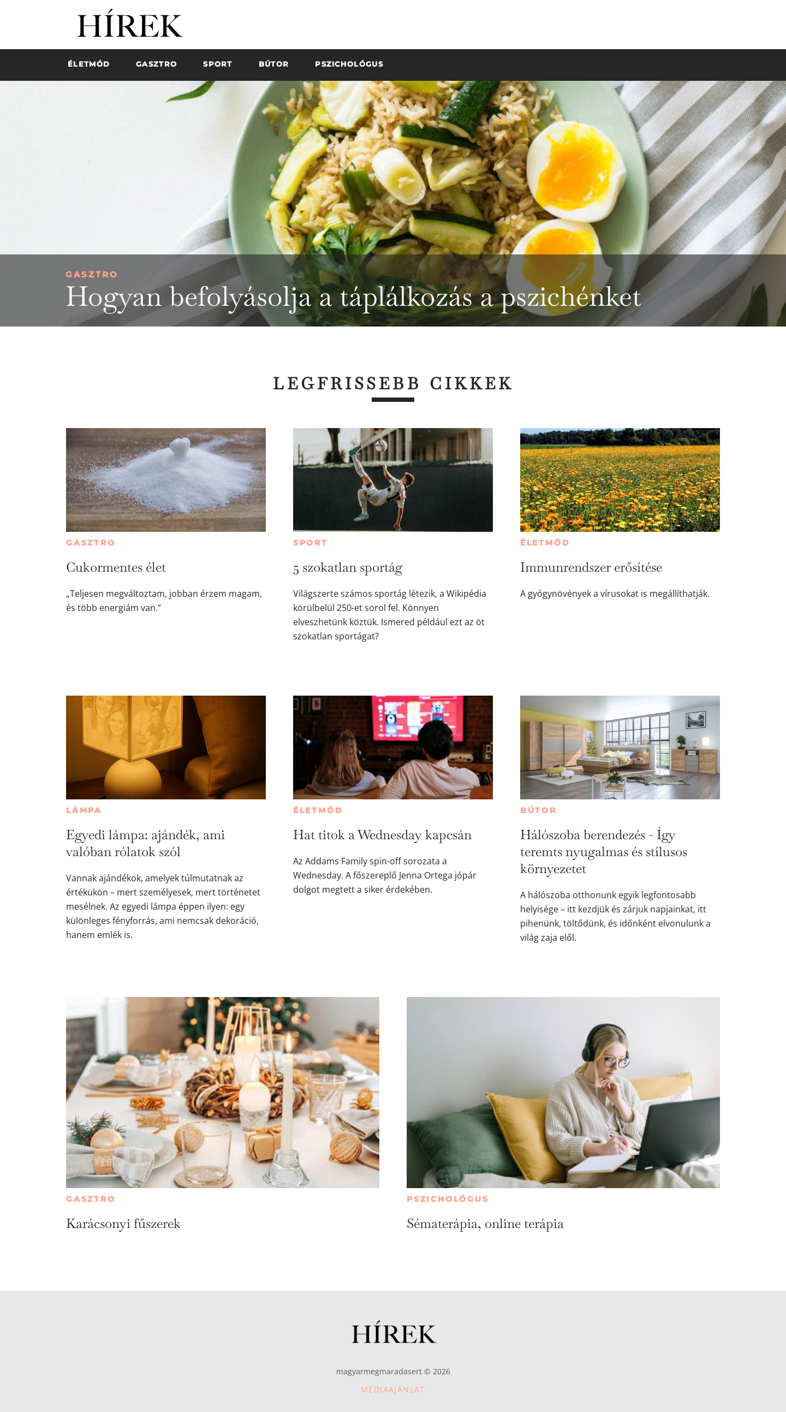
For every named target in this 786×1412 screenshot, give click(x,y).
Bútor (538, 810)
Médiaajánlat (393, 1389)
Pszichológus (448, 1199)
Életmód (545, 543)
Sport (310, 543)
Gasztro (92, 274)
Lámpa (84, 810)
